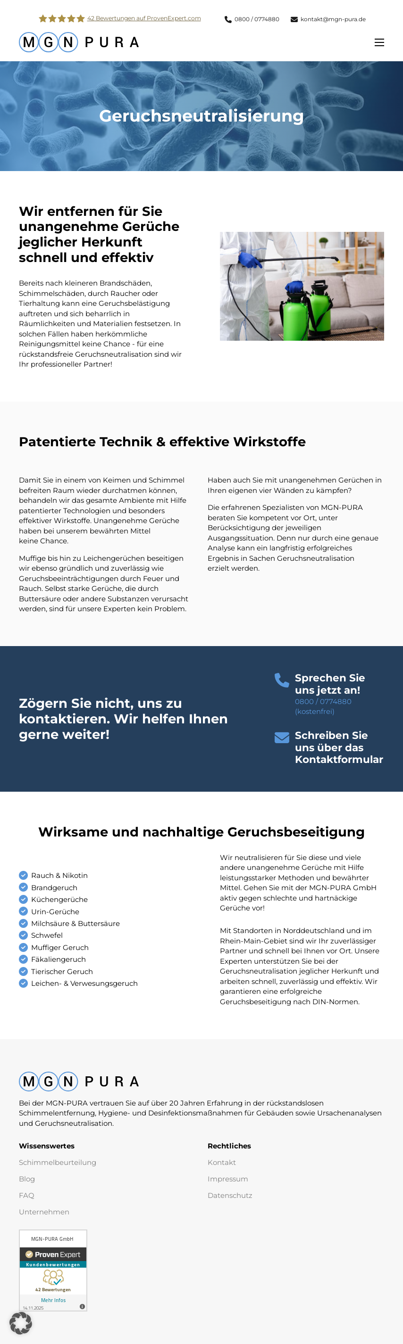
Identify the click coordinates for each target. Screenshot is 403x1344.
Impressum (228, 1178)
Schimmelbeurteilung (57, 1162)
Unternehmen (44, 1211)
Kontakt (222, 1162)
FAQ (26, 1195)
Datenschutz (230, 1195)
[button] (340, 747)
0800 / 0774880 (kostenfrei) (323, 706)
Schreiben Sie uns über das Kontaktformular (339, 747)
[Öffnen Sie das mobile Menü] (379, 42)
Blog (27, 1178)
